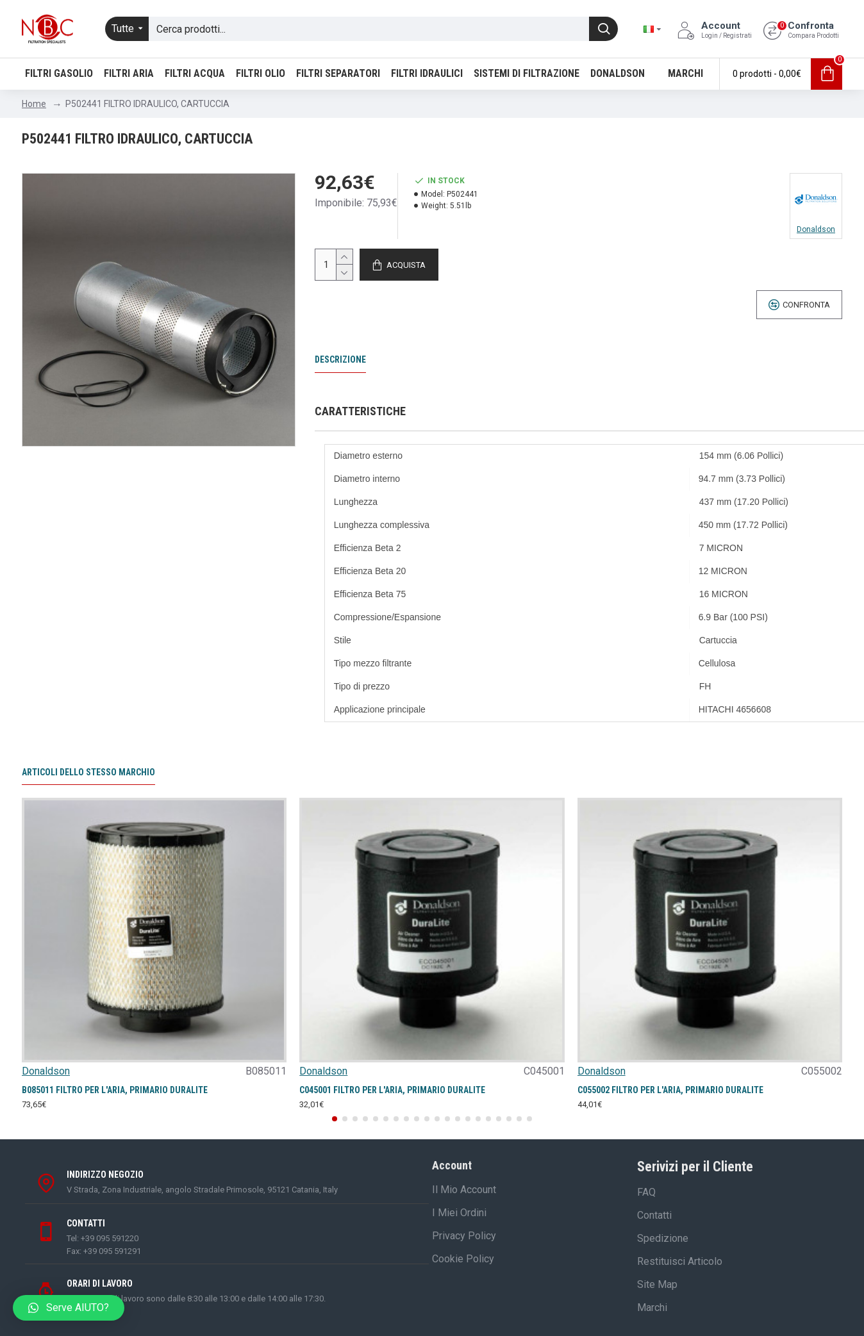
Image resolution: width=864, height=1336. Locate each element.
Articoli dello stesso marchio (88, 772)
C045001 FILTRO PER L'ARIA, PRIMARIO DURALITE (392, 1090)
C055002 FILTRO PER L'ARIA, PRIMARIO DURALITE (670, 1090)
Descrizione (340, 359)
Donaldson (46, 1071)
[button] (334, 1118)
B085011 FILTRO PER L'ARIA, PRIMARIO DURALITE (115, 1090)
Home (34, 104)
